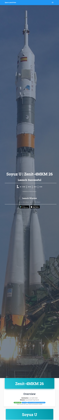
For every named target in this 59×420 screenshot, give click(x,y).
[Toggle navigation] (52, 2)
